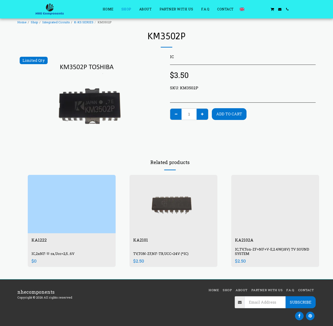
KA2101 (141, 240)
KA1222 (39, 240)
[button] (250, 9)
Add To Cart (229, 113)
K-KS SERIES (83, 22)
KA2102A (245, 240)
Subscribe (300, 302)
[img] (72, 204)
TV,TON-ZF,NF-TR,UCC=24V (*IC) (162, 253)
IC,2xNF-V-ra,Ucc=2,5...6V (54, 253)
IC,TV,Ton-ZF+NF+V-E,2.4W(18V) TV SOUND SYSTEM (274, 252)
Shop (34, 22)
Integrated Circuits (56, 22)
